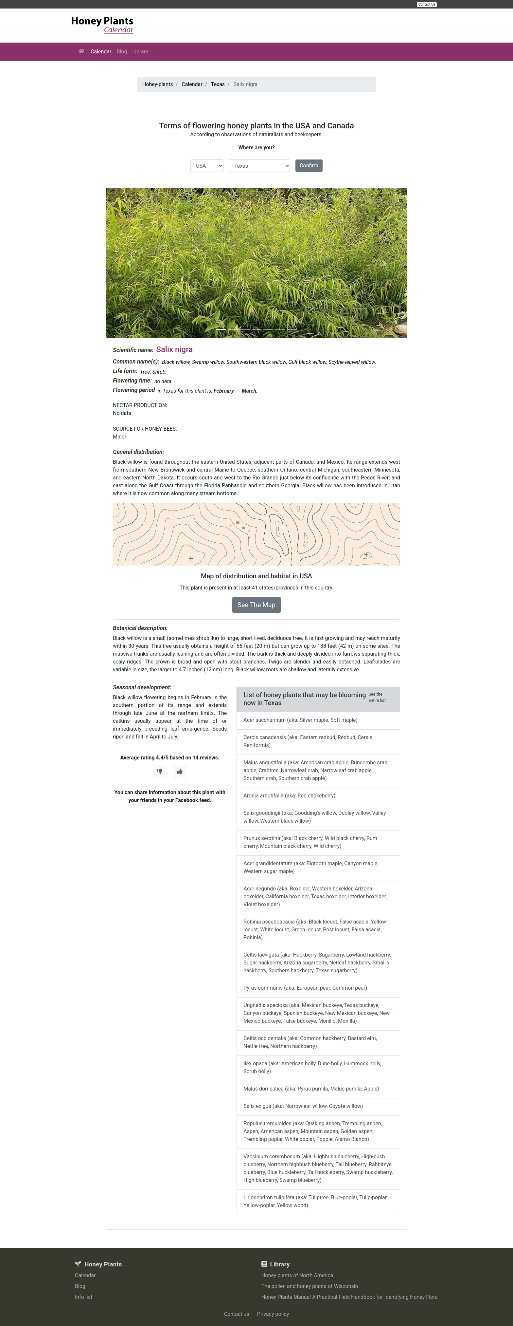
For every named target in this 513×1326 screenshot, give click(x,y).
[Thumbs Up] (180, 771)
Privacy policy (273, 1314)
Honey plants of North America (297, 1275)
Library (140, 51)
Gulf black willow (307, 362)
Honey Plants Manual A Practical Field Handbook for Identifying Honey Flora (349, 1297)
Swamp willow (208, 362)
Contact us (236, 1314)
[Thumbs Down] (160, 771)
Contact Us (426, 4)
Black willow (175, 362)
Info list (83, 1297)
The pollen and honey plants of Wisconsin (309, 1286)
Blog (121, 51)
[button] (128, 263)
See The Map (256, 605)
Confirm (309, 165)
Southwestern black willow (256, 362)
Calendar (101, 51)
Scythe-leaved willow (351, 362)
